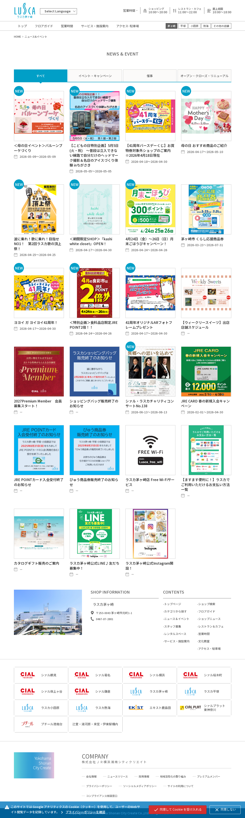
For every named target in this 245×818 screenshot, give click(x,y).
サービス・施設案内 (94, 26)
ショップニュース (209, 629)
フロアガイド (44, 26)
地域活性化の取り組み (173, 776)
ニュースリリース (117, 776)
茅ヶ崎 (171, 26)
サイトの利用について (181, 786)
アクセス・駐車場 (209, 659)
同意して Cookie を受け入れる (177, 809)
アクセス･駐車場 (127, 26)
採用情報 (144, 776)
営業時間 (67, 26)
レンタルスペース (175, 644)
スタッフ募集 (172, 636)
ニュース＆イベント (176, 629)
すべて (40, 76)
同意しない (225, 809)
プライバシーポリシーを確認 (82, 812)
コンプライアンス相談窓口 (101, 795)
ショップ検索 (206, 614)
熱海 (205, 26)
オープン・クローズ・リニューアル (204, 76)
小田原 (194, 26)
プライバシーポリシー (99, 786)
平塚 (183, 26)
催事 (150, 76)
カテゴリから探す (175, 621)
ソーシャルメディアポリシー (140, 786)
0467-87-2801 (104, 629)
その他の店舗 (221, 26)
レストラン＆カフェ (211, 636)
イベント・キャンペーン (95, 76)
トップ (22, 26)
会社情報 (91, 776)
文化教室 (204, 651)
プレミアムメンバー (208, 776)
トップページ (172, 614)
